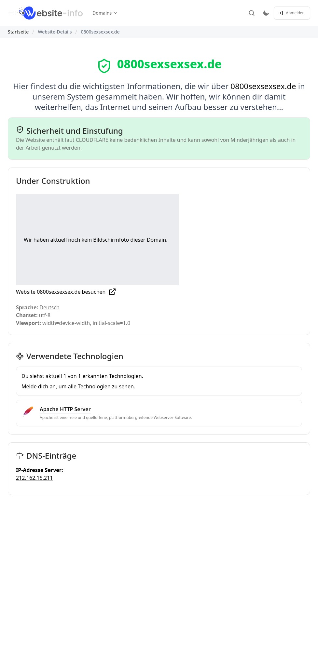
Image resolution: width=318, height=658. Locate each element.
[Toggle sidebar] (11, 13)
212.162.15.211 (34, 477)
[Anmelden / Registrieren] (292, 13)
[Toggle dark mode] (265, 13)
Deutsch (49, 307)
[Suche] (251, 13)
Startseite (18, 32)
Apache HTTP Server (65, 409)
